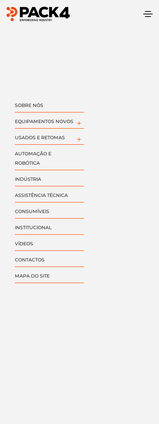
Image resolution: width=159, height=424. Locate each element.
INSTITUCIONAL (33, 227)
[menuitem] (78, 122)
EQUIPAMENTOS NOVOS (44, 121)
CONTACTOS (30, 260)
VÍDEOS (24, 244)
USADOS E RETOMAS (40, 137)
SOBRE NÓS (29, 105)
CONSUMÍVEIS (32, 211)
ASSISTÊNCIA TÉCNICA (41, 195)
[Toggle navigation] (148, 14)
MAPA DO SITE (32, 276)
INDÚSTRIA (28, 179)
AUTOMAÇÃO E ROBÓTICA (33, 158)
